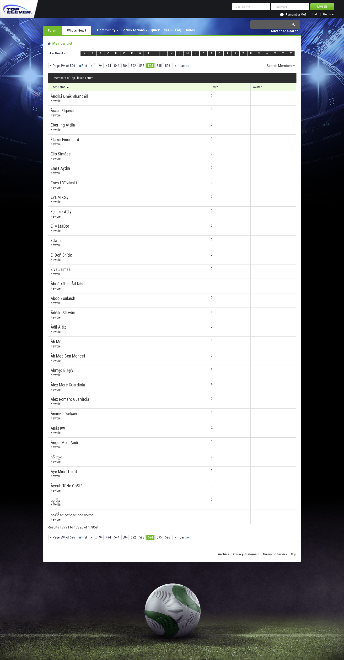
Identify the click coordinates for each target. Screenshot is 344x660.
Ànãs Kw (58, 428)
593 (141, 66)
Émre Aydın (60, 168)
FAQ (178, 30)
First (82, 66)
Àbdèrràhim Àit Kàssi (68, 283)
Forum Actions (133, 30)
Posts (214, 87)
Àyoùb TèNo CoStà (66, 485)
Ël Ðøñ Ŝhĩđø (61, 255)
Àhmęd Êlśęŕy (62, 370)
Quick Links (160, 30)
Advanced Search (284, 31)
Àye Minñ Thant (64, 471)
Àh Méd (57, 341)
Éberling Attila (63, 124)
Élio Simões (61, 153)
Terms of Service (275, 554)
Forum (53, 30)
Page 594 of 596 (64, 66)
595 (159, 66)
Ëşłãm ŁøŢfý (61, 211)
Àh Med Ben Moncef (68, 355)
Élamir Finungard (65, 139)
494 (108, 66)
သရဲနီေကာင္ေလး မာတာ (72, 514)
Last (184, 66)
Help (315, 14)
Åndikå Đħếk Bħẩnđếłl (69, 96)
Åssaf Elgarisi (62, 110)
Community (106, 30)
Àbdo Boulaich (63, 298)
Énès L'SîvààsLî (64, 182)
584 (125, 66)
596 (167, 66)
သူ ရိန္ (55, 500)
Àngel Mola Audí (64, 442)
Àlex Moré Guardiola (68, 384)
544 (116, 66)
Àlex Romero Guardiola (70, 399)
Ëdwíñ (56, 240)
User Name (60, 87)
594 (150, 66)
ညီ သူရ (56, 456)
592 (133, 66)
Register (328, 14)
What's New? (76, 30)
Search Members (280, 66)
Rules (190, 30)
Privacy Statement (245, 554)
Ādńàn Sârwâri (63, 312)
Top (293, 554)
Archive (223, 554)
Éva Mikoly (60, 197)
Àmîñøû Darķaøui (65, 413)
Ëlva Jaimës (61, 269)
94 (100, 66)
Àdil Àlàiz (58, 327)
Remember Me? (295, 14)
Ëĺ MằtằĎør (60, 226)
